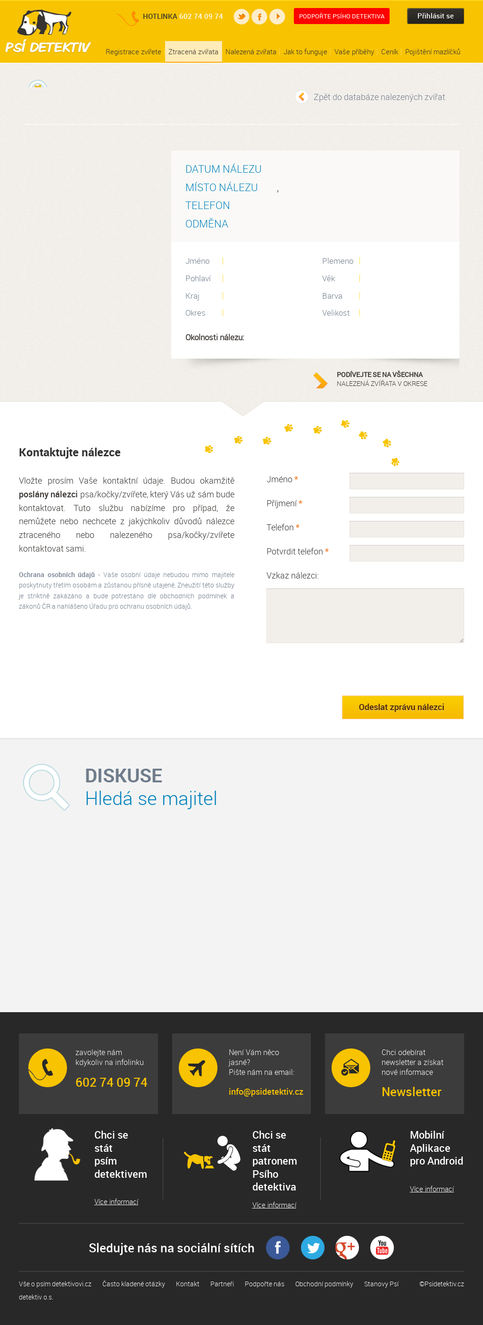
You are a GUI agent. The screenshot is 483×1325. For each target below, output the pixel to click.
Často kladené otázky (133, 1283)
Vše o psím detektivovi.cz (55, 1283)
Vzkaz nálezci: (292, 575)
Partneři (222, 1283)
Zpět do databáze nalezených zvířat (379, 96)
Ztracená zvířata (193, 51)
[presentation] (338, 669)
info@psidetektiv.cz (265, 1091)
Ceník (389, 51)
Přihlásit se (435, 15)
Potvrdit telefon (297, 551)
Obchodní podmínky (324, 1283)
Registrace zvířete (133, 51)
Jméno (282, 479)
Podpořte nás (264, 1283)
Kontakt (188, 1283)
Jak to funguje (305, 51)
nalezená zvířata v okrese (396, 379)
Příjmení (284, 503)
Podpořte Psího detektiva (341, 16)
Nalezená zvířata (250, 51)
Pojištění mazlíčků (432, 51)
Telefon (283, 527)
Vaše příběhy (354, 51)
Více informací (116, 1201)
